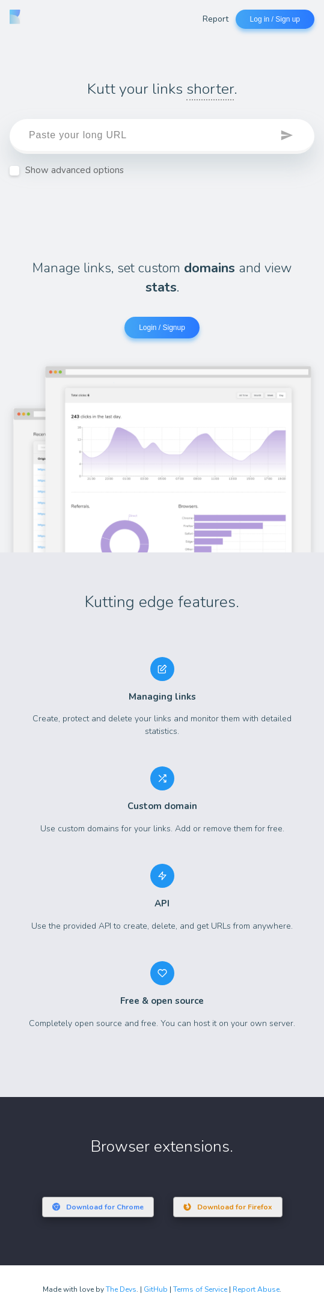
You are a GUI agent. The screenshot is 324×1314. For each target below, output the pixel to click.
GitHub (156, 1289)
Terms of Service (200, 1289)
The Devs (121, 1289)
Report (215, 19)
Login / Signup (162, 327)
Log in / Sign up (275, 19)
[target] (162, 136)
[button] (288, 136)
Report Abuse (256, 1289)
